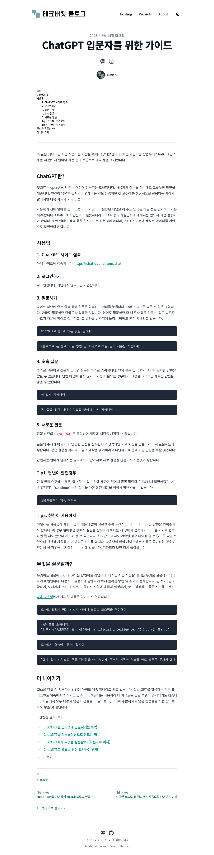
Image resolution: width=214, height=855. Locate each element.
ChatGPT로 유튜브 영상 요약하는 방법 (70, 749)
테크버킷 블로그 (121, 840)
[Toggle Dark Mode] (178, 14)
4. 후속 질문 (48, 113)
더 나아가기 (43, 132)
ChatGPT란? (43, 94)
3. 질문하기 (48, 109)
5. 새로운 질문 (49, 117)
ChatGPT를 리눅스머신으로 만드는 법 (70, 734)
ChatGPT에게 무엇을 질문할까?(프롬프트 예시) (76, 741)
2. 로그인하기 (49, 106)
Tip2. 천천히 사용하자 (53, 124)
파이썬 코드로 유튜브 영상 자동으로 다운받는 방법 (146, 796)
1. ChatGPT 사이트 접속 (55, 102)
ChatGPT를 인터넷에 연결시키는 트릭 (70, 726)
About (163, 13)
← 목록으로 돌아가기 (52, 807)
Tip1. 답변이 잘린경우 (53, 121)
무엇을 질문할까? (46, 128)
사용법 (40, 98)
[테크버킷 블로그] (59, 14)
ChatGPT (43, 780)
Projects (145, 13)
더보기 (48, 756)
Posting (126, 13)
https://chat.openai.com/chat (97, 263)
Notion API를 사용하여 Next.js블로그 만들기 (65, 796)
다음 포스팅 (45, 596)
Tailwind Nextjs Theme (113, 846)
